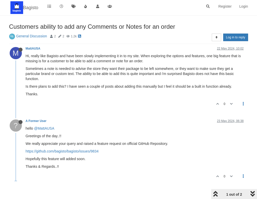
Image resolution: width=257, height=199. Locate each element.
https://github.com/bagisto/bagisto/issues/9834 (62, 151)
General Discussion (31, 36)
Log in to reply (235, 37)
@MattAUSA (44, 128)
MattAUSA (33, 48)
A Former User (36, 121)
